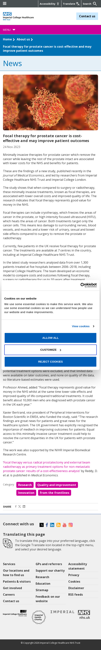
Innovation (26, 493)
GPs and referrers (49, 564)
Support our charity (50, 570)
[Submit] (94, 3)
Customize (50, 349)
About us (23, 39)
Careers (9, 594)
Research (25, 485)
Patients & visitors (17, 581)
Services (9, 564)
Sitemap (42, 590)
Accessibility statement (77, 566)
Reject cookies (50, 361)
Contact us (87, 16)
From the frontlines (54, 493)
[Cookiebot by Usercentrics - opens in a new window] (80, 285)
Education (43, 584)
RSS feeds (75, 594)
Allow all (50, 337)
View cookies (80, 326)
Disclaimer (76, 588)
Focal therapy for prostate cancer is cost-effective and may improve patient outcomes (47, 48)
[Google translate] (71, 4)
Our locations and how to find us (16, 572)
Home (7, 39)
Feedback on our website (48, 599)
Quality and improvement (56, 485)
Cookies (74, 581)
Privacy (73, 575)
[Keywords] (87, 3)
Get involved (12, 588)
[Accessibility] (50, 4)
